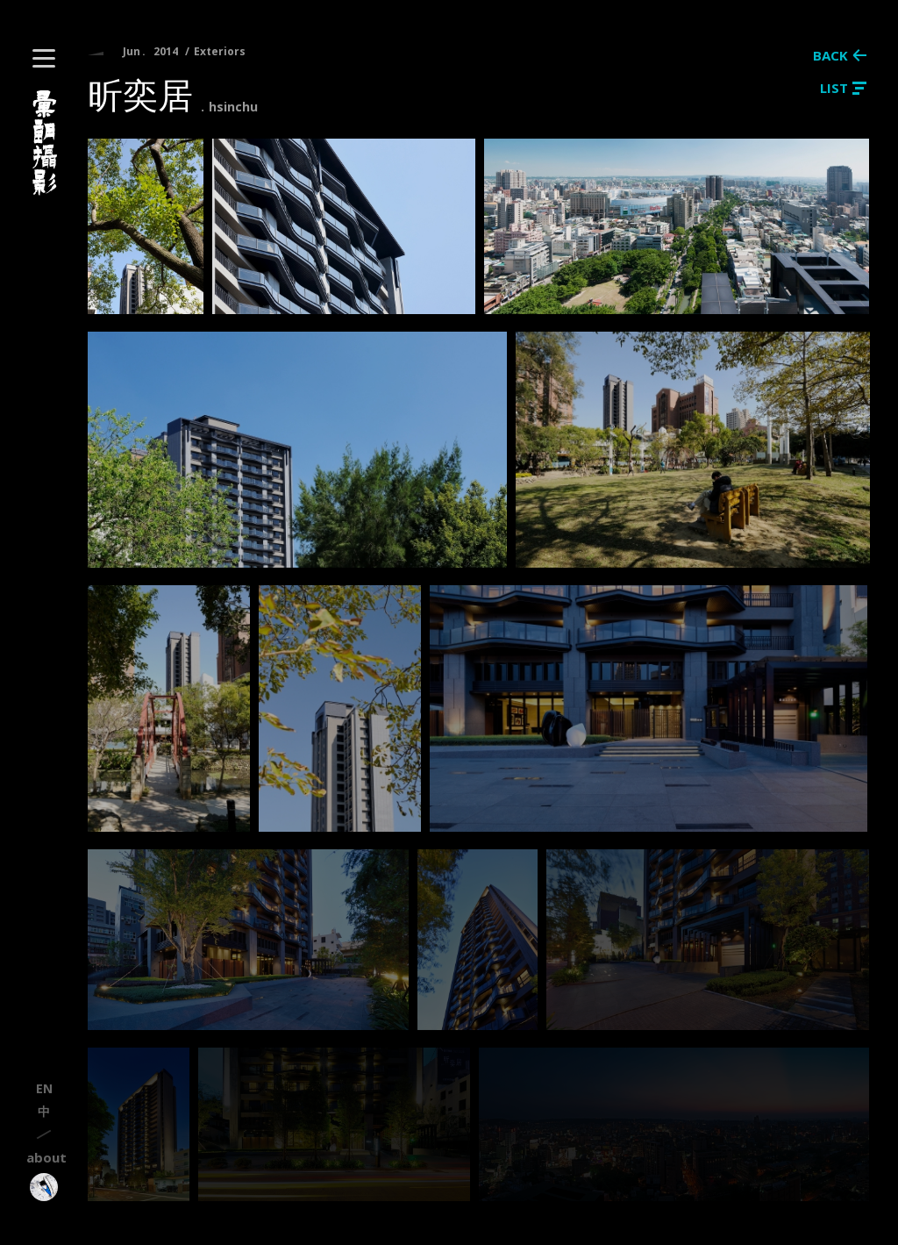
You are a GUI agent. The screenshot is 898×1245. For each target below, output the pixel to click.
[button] (44, 58)
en (44, 1089)
